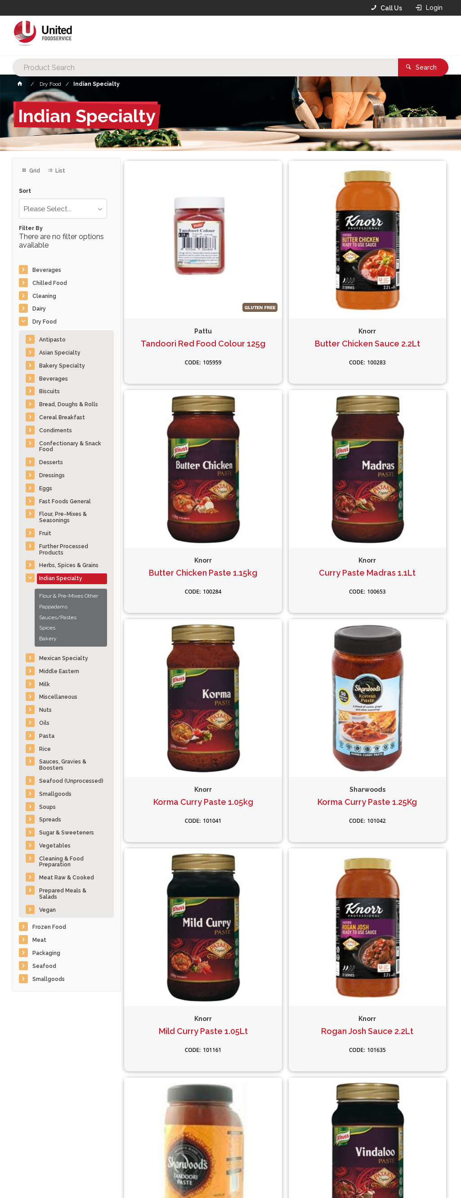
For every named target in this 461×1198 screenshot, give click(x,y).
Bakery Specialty (62, 366)
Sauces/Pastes (57, 617)
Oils (44, 723)
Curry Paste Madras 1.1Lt (175, 484)
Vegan (47, 910)
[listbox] (63, 209)
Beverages (46, 270)
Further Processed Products (63, 549)
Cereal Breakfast (62, 417)
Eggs (45, 488)
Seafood (44, 966)
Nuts (45, 710)
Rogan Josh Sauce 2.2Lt (285, 663)
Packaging (46, 953)
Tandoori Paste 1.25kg (395, 663)
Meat (39, 940)
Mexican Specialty (63, 658)
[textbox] (217, 36)
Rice (45, 749)
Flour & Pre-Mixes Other (68, 596)
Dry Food (44, 322)
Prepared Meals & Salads (62, 893)
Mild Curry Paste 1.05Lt (175, 663)
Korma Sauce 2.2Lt (394, 847)
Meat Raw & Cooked (66, 877)
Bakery (48, 638)
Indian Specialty (60, 578)
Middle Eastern (59, 671)
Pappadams (53, 606)
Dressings (52, 475)
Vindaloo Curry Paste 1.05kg (175, 852)
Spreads (50, 819)
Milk (44, 684)
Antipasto (52, 340)
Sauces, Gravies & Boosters (62, 765)
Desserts (51, 462)
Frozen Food (49, 927)
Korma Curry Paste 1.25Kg (394, 484)
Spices (47, 628)
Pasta (46, 736)
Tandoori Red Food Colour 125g (176, 300)
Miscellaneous (58, 697)
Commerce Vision (63, 1176)
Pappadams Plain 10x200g (285, 852)
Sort (25, 191)
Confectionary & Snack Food (70, 446)
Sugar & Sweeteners (66, 833)
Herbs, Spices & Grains (68, 565)
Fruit (45, 533)
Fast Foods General (65, 501)
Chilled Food (49, 283)
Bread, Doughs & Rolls (68, 404)
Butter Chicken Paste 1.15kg (395, 300)
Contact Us (36, 1137)
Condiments (55, 430)
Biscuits (49, 391)
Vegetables (55, 846)
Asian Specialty (60, 353)
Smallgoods (55, 794)
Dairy (39, 309)
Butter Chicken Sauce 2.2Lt (285, 300)
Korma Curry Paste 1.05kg (285, 484)
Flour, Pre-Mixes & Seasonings (63, 517)
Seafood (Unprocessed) (71, 781)
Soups (47, 807)
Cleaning (44, 296)
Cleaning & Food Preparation (61, 862)
